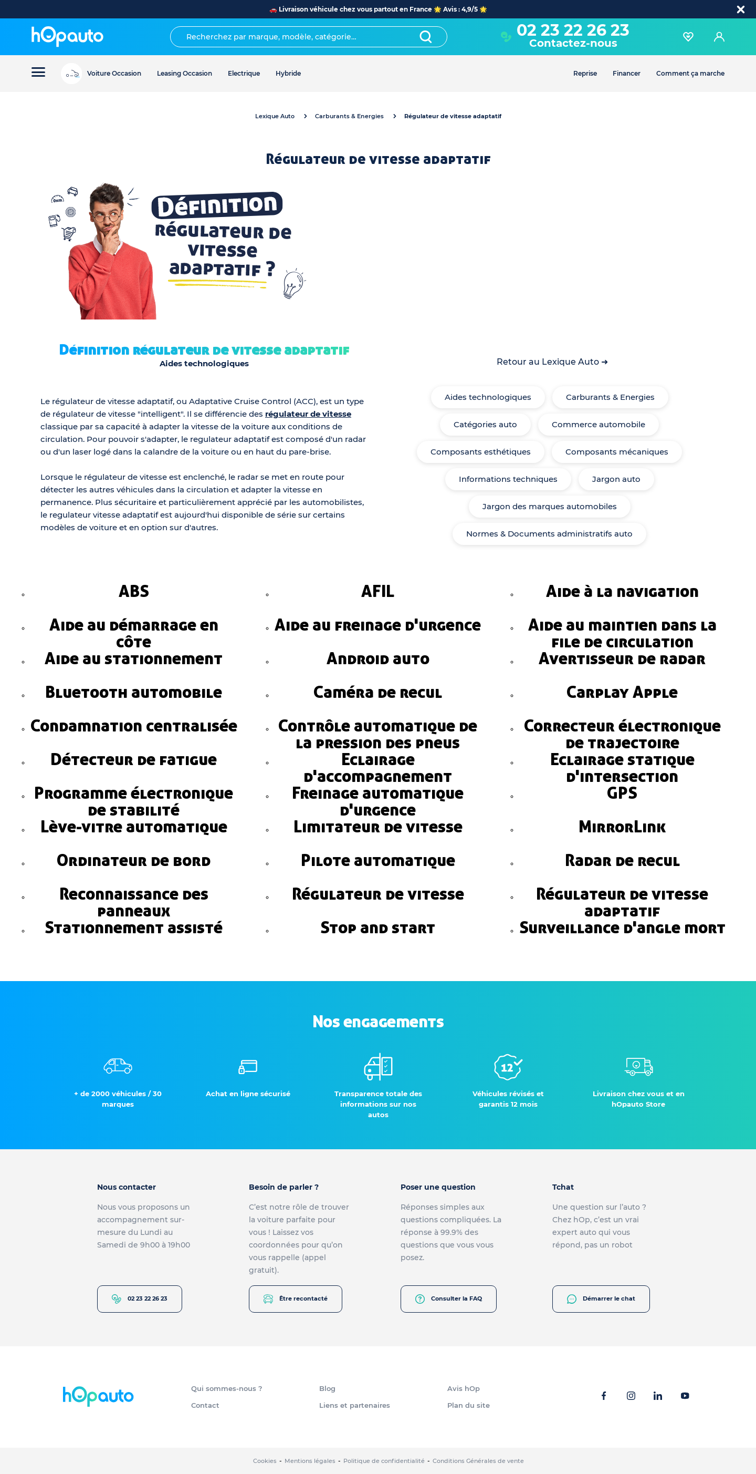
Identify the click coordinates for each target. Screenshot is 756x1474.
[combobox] (308, 36)
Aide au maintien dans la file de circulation (622, 633)
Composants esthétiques (480, 452)
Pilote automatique (378, 860)
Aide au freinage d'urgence (378, 625)
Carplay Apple (622, 692)
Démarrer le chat (601, 1299)
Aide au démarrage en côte (133, 633)
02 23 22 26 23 (573, 30)
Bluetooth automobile (133, 692)
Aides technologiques (488, 397)
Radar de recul (622, 860)
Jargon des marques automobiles (549, 506)
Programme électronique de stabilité (133, 801)
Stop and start (377, 927)
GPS (622, 793)
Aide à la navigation (622, 591)
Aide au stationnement (134, 658)
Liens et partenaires (354, 1405)
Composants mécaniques (616, 452)
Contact (205, 1405)
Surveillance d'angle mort (622, 927)
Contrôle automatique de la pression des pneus (377, 734)
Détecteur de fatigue (133, 759)
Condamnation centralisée (133, 726)
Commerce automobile (598, 424)
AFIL (377, 591)
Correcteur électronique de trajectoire (622, 734)
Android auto (378, 658)
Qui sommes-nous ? (226, 1388)
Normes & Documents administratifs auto (549, 534)
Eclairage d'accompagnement (377, 767)
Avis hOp (463, 1388)
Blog (327, 1388)
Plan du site (468, 1405)
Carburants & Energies (349, 116)
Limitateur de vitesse (378, 827)
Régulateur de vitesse (378, 894)
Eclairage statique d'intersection (622, 767)
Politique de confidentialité (384, 1461)
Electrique (244, 73)
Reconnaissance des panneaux (133, 902)
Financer (626, 73)
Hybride (288, 73)
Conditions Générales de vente (478, 1461)
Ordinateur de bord (134, 860)
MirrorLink (622, 827)
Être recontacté (296, 1299)
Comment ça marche (690, 73)
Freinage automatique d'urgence (378, 801)
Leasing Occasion (184, 73)
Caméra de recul (377, 692)
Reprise (585, 73)
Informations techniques (508, 479)
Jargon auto (616, 479)
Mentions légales (310, 1461)
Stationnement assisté (134, 927)
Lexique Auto (275, 116)
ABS (134, 591)
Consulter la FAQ (448, 1299)
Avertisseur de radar (622, 658)
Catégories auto (485, 424)
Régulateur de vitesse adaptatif (622, 902)
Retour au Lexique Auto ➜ (552, 362)
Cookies (265, 1461)
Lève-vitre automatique (133, 827)
